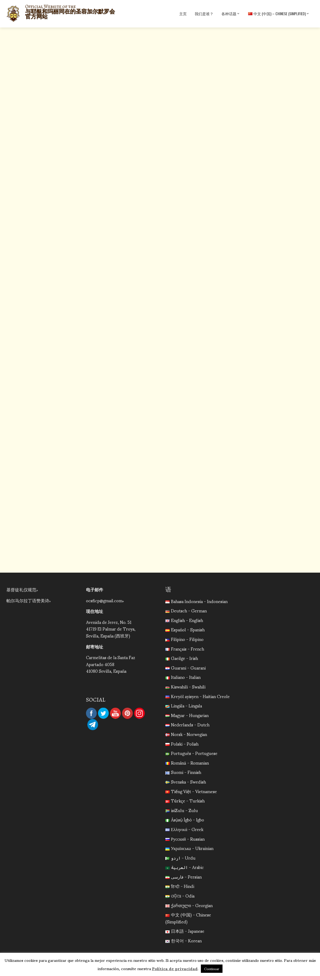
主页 (183, 13)
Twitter (103, 713)
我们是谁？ (204, 13)
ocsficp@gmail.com (104, 600)
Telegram (92, 724)
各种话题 (230, 13)
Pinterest (127, 713)
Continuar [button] (211, 969)
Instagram (139, 713)
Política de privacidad (175, 968)
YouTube (115, 713)
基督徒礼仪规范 (21, 589)
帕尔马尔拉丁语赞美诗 (27, 600)
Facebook (91, 713)
